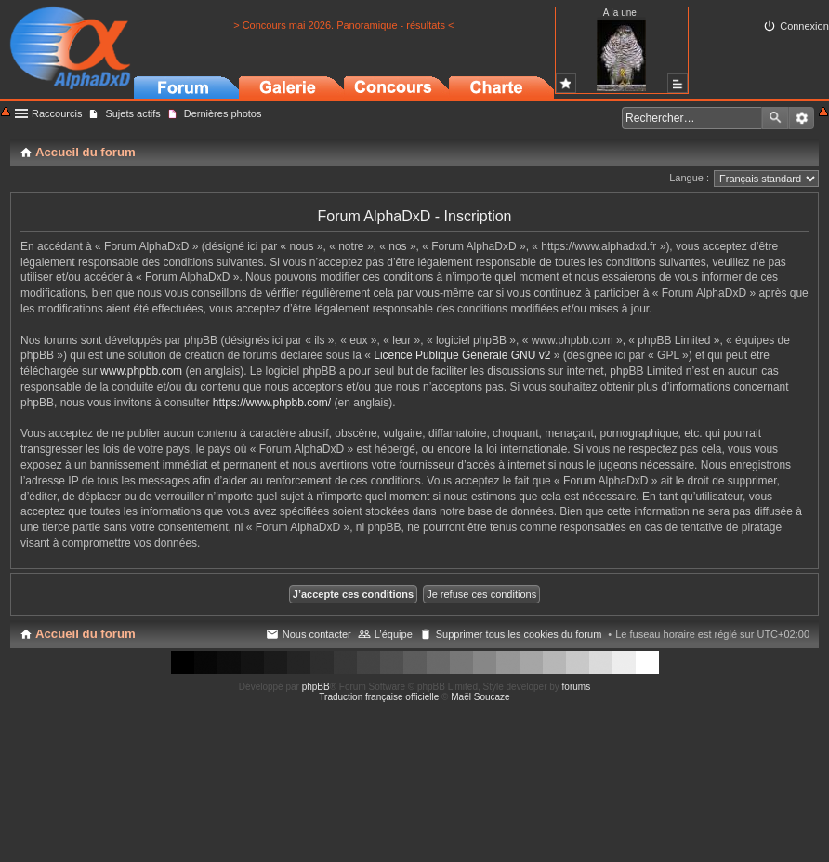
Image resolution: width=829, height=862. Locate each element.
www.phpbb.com (141, 371)
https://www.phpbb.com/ (272, 402)
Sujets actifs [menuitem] (132, 113)
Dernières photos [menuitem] (223, 113)
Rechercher (775, 118)
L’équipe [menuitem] (394, 634)
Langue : (689, 177)
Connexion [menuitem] (804, 26)
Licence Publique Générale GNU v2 (462, 355)
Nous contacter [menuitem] (317, 634)
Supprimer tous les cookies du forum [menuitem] (519, 634)
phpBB (316, 687)
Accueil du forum (85, 634)
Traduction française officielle (379, 697)
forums (576, 687)
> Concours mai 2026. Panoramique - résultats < (343, 25)
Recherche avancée (801, 118)
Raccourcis (57, 113)
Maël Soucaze (480, 697)
